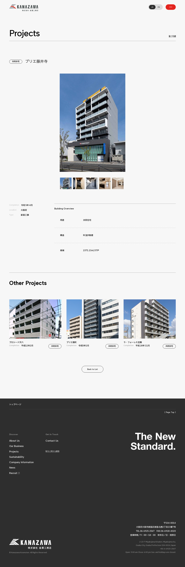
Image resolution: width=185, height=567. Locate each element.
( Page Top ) (170, 412)
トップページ (15, 404)
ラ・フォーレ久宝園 (150, 324)
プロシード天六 (35, 324)
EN (159, 7)
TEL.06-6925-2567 (145, 531)
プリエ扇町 (92, 324)
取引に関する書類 (52, 451)
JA (152, 7)
